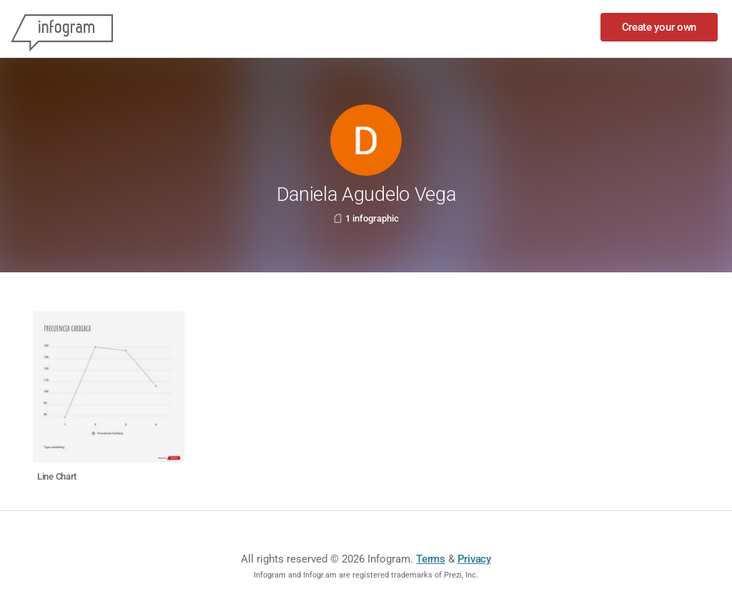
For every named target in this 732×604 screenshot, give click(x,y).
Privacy (474, 559)
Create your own (659, 27)
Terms (430, 559)
